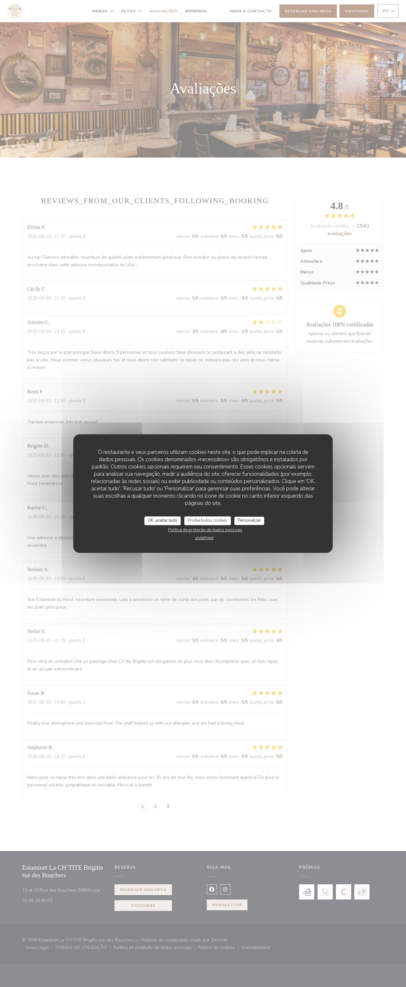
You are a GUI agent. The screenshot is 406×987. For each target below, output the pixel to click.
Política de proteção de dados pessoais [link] (205, 530)
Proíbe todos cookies (207, 520)
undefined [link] (204, 538)
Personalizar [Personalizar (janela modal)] (249, 520)
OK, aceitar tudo (162, 520)
